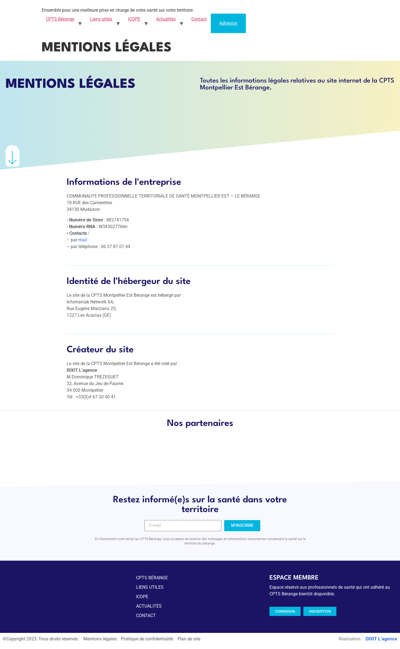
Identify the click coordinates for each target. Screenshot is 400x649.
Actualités (166, 19)
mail (82, 240)
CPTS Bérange (60, 19)
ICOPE (134, 19)
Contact (199, 19)
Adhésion (228, 23)
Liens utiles (101, 19)
